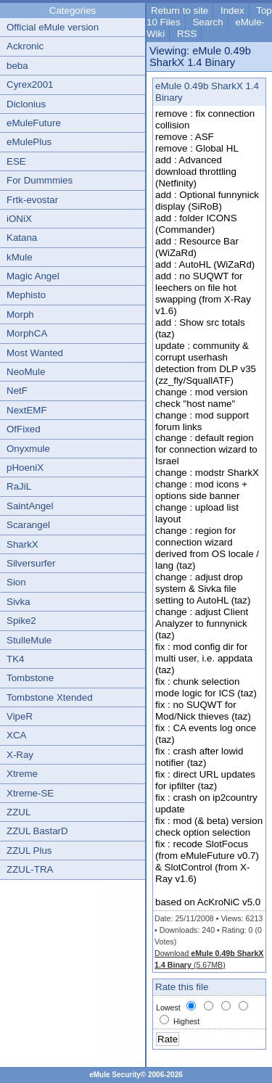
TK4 (15, 659)
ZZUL (18, 812)
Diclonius (26, 104)
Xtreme (22, 773)
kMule (20, 257)
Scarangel (28, 524)
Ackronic (25, 46)
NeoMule (26, 371)
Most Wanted (35, 352)
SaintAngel (30, 506)
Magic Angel (33, 276)
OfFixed (24, 429)
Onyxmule (28, 448)
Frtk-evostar (32, 199)
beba (17, 65)
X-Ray (20, 754)
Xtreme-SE (30, 793)
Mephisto (26, 294)
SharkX (22, 544)
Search (207, 22)
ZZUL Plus (29, 850)
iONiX (19, 218)
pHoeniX (25, 467)
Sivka (18, 601)
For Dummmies (40, 180)
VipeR (20, 716)
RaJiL (19, 486)
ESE (16, 161)
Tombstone (30, 677)
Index (232, 10)
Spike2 (21, 620)
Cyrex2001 (30, 84)
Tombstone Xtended (50, 697)
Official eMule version (53, 27)
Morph (20, 314)
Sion (16, 582)
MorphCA (27, 333)
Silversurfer (31, 563)
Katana (22, 237)
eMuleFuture (34, 123)
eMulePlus (29, 141)
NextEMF (27, 410)
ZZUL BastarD (37, 830)
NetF (17, 390)
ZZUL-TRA (30, 869)
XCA (16, 735)
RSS (187, 33)
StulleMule (29, 640)
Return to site (179, 10)
